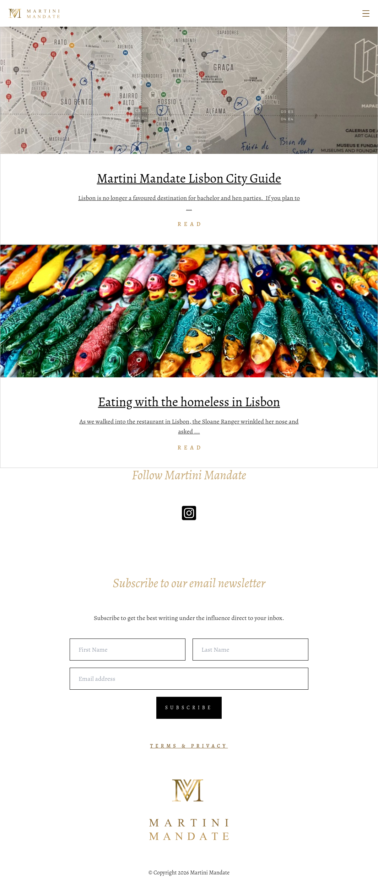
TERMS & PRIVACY (189, 746)
